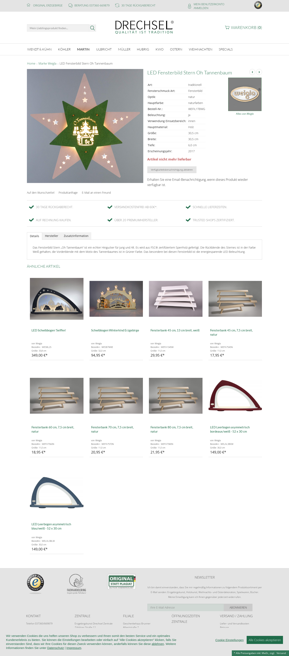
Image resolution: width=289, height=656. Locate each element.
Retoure (224, 626)
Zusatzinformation (76, 235)
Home (31, 63)
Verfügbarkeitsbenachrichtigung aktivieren (172, 169)
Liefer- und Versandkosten (234, 623)
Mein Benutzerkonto (209, 4)
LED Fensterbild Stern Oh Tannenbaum (86, 63)
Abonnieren (247, 607)
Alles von (245, 113)
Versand (281, 653)
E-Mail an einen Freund (96, 192)
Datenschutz (55, 649)
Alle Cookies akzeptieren (265, 641)
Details (34, 235)
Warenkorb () (246, 27)
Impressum (73, 649)
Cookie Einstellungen (229, 641)
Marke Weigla (47, 63)
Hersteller (51, 235)
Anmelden (201, 8)
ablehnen (158, 645)
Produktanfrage (68, 192)
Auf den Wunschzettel (40, 192)
